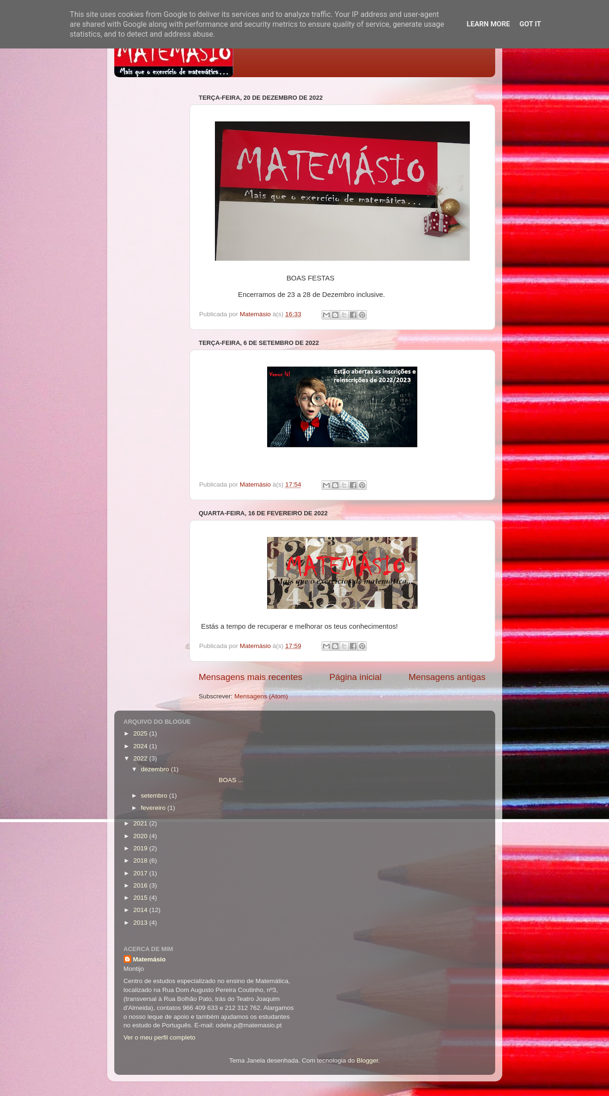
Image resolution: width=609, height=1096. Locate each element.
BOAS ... (191, 780)
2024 (141, 746)
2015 (141, 897)
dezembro (156, 769)
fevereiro (154, 807)
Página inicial (355, 677)
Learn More (488, 24)
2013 (141, 922)
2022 (141, 758)
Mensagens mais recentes (251, 677)
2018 (141, 860)
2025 (141, 733)
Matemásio (149, 959)
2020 (141, 836)
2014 (141, 909)
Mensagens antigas (447, 677)
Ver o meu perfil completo (160, 1037)
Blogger (367, 1060)
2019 (141, 848)
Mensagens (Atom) (261, 696)
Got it (530, 24)
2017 (141, 873)
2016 (141, 885)
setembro (155, 795)
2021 (141, 823)
